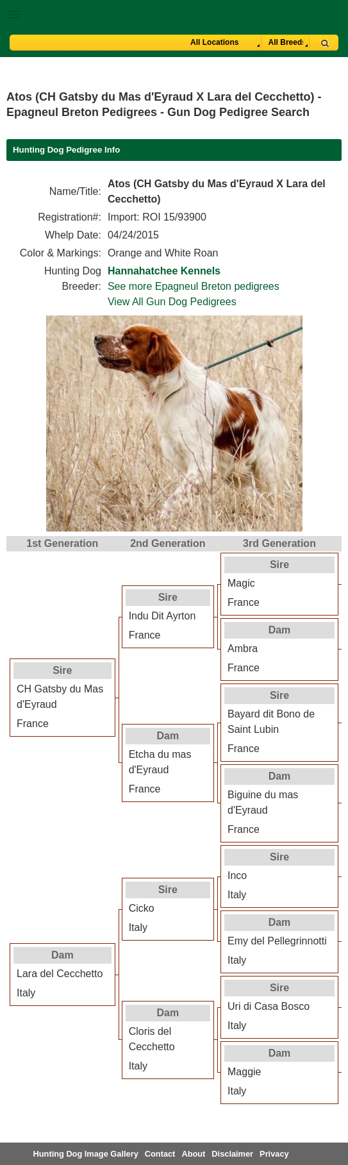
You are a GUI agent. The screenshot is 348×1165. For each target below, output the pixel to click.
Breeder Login (334, 16)
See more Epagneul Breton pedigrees (193, 286)
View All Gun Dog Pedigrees (172, 301)
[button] (174, 12)
